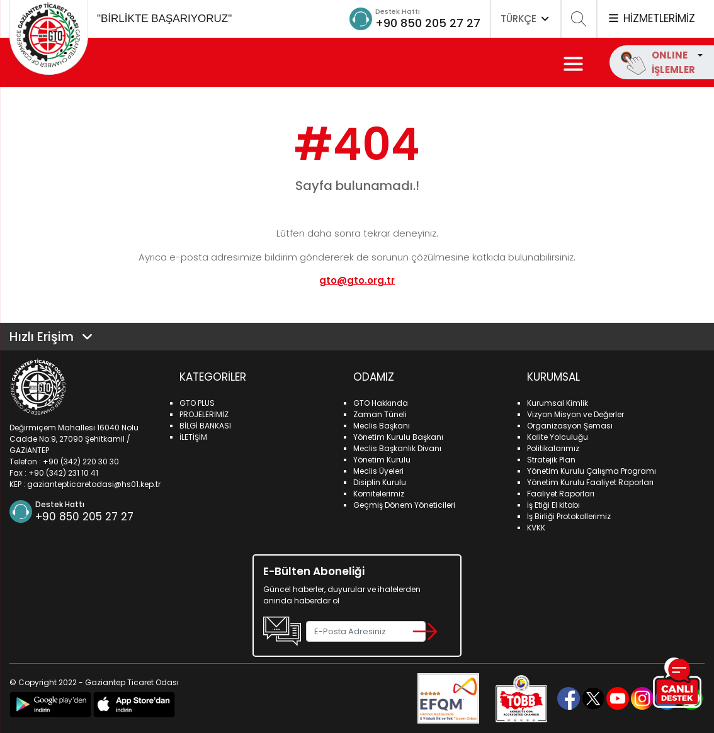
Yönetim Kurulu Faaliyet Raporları (590, 482)
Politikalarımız (553, 448)
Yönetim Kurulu (382, 459)
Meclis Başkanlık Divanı (397, 448)
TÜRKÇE (526, 18)
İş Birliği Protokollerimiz (569, 516)
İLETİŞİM (193, 437)
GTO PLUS (197, 403)
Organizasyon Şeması (570, 425)
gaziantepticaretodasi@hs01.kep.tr (94, 484)
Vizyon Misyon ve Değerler (575, 414)
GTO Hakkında (380, 403)
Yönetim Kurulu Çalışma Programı (591, 471)
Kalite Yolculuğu (557, 437)
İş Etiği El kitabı (553, 505)
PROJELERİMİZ (204, 414)
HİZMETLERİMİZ (651, 18)
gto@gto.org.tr (357, 280)
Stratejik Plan (551, 459)
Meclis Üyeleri (378, 471)
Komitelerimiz (378, 493)
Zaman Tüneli (380, 414)
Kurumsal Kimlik (557, 403)
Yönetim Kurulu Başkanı (398, 437)
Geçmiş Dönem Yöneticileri (404, 505)
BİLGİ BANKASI (205, 425)
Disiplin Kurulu (379, 482)
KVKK (536, 527)
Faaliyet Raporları (560, 493)
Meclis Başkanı (381, 425)
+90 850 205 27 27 (427, 23)
